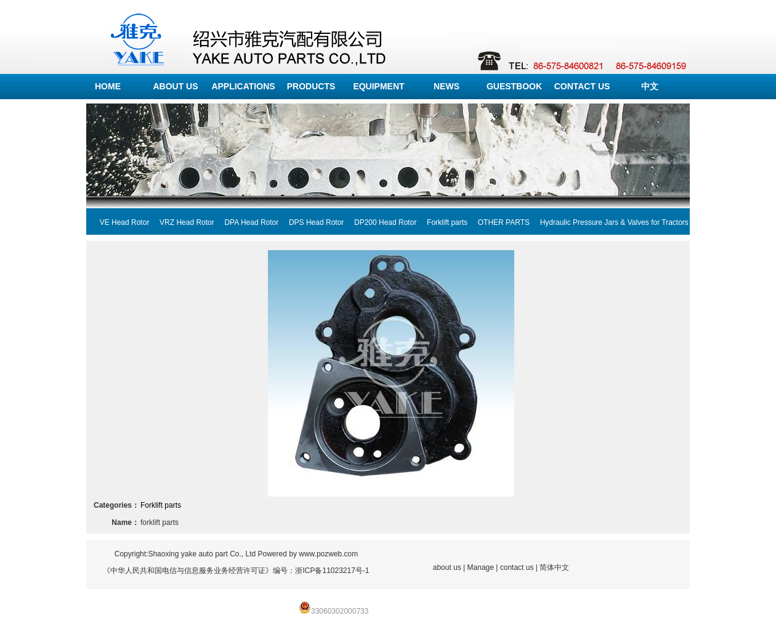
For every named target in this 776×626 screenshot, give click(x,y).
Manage (480, 567)
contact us (517, 567)
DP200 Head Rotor (380, 222)
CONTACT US (582, 86)
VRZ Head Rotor (181, 222)
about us (447, 567)
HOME (108, 86)
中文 (649, 86)
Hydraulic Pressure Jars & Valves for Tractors (609, 222)
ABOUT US (175, 86)
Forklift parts (441, 222)
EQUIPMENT (378, 86)
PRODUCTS (311, 86)
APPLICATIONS (243, 86)
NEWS (446, 86)
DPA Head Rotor (246, 222)
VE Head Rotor (119, 222)
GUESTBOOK (514, 86)
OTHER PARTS (498, 222)
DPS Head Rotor (311, 222)
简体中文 (554, 567)
